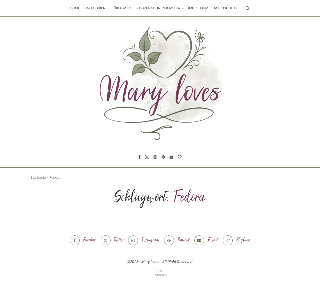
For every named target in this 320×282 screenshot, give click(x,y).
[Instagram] (155, 157)
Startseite (38, 177)
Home (75, 8)
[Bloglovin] (180, 157)
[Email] (171, 157)
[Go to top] (160, 274)
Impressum (198, 8)
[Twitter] (147, 157)
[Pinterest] (163, 157)
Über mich (123, 8)
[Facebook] (139, 157)
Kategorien (95, 8)
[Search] (247, 8)
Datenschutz (225, 8)
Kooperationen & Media (158, 8)
